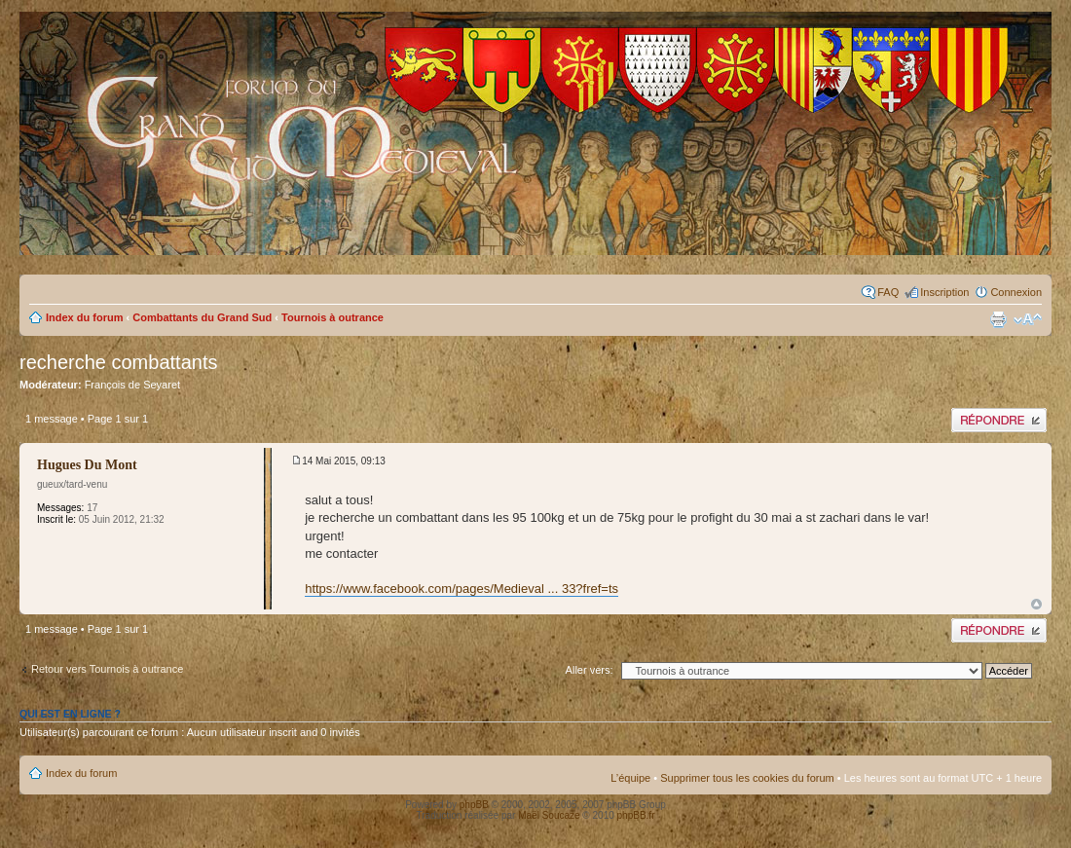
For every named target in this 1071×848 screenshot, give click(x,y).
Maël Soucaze (548, 815)
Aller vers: (589, 670)
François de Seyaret (132, 384)
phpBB (474, 804)
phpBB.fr (636, 815)
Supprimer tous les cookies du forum (747, 778)
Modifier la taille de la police (1028, 319)
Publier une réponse (999, 420)
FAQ (888, 292)
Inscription (944, 292)
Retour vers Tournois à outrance (107, 669)
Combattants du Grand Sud (202, 317)
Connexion (1016, 292)
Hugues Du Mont (87, 465)
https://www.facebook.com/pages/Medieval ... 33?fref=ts (461, 588)
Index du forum (84, 317)
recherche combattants (118, 362)
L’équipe (630, 778)
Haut (1036, 604)
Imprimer (998, 319)
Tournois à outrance (332, 317)
